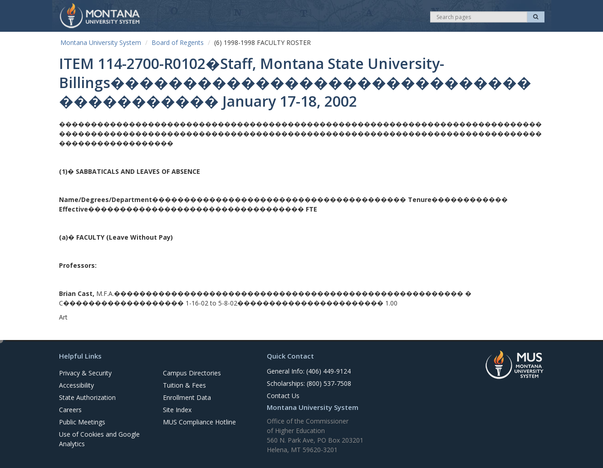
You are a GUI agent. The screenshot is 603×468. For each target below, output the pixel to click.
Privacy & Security (85, 373)
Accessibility (76, 385)
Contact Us (283, 395)
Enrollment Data (187, 397)
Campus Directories (192, 373)
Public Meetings (82, 422)
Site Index (177, 409)
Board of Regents (178, 42)
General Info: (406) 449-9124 (309, 371)
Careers (70, 409)
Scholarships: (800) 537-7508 (309, 383)
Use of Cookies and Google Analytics (99, 439)
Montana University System (100, 42)
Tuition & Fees (184, 385)
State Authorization (87, 397)
